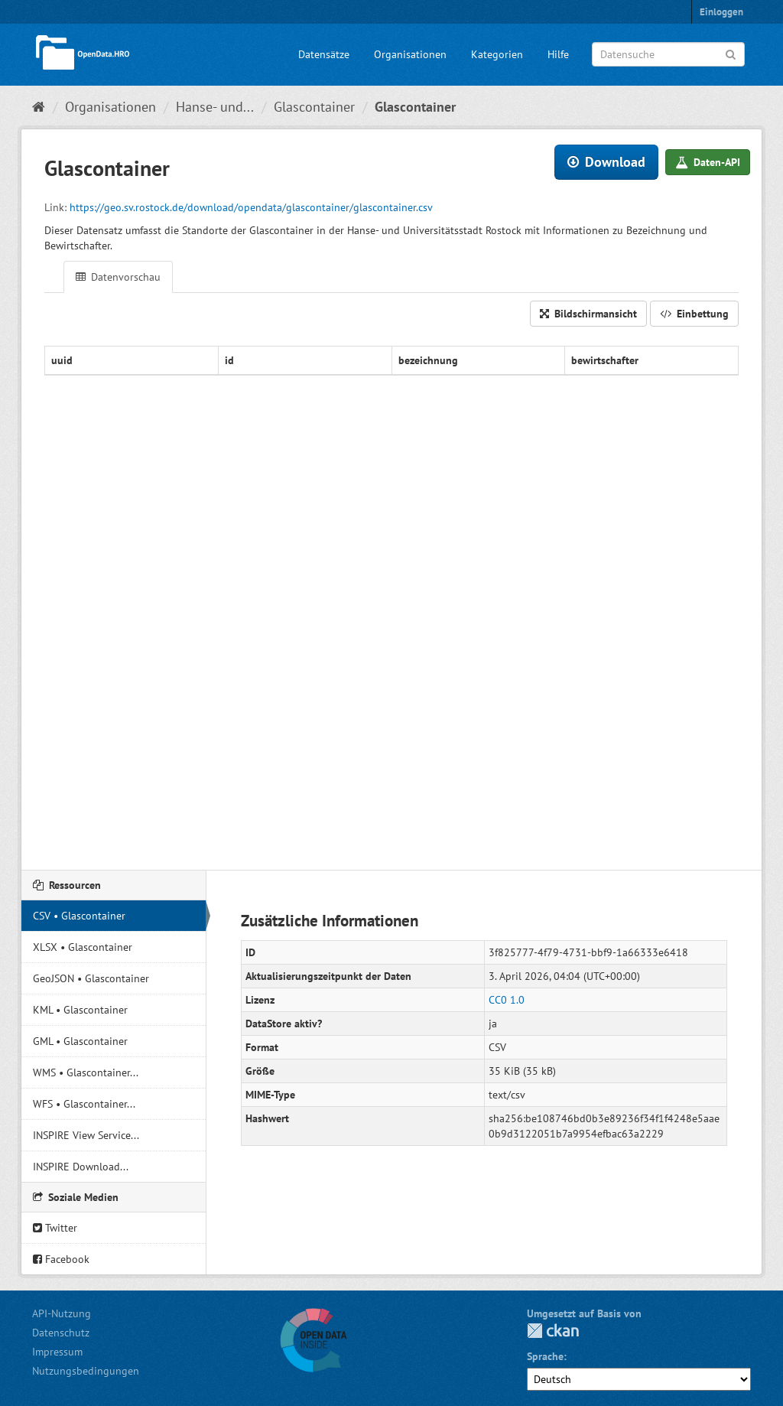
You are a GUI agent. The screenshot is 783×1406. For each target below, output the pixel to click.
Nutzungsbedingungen (85, 1371)
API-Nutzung (61, 1313)
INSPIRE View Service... (86, 1135)
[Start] (38, 107)
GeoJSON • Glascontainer (91, 978)
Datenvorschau (118, 277)
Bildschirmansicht (588, 314)
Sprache (545, 1356)
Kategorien (497, 54)
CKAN (553, 1331)
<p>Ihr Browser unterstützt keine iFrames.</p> (391, 594)
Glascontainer (314, 107)
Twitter (55, 1228)
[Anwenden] (730, 53)
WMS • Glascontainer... (85, 1072)
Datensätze (323, 54)
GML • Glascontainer (80, 1041)
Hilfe (558, 54)
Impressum (57, 1352)
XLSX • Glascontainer (82, 947)
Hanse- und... (215, 107)
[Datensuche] (668, 54)
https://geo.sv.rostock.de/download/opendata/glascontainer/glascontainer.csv (251, 207)
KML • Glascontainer (80, 1010)
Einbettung (694, 314)
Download (606, 162)
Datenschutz (60, 1332)
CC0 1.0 (507, 1000)
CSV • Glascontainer (79, 916)
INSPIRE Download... (80, 1166)
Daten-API (707, 162)
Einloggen (721, 11)
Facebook (61, 1259)
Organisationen (410, 54)
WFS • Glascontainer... (84, 1104)
